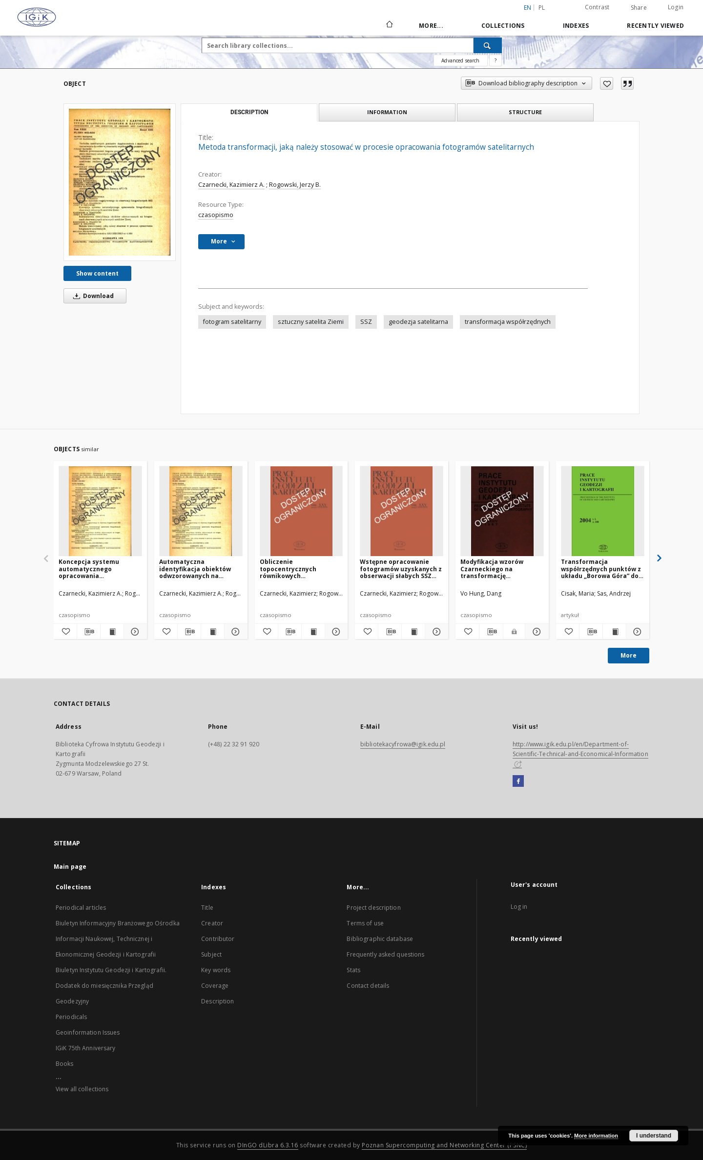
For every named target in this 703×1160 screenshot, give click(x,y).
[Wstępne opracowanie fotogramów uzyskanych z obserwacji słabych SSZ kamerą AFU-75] (401, 511)
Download (92, 295)
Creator (212, 923)
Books (65, 1064)
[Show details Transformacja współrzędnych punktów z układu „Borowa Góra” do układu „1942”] (636, 631)
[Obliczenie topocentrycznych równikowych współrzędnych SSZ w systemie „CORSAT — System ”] (301, 511)
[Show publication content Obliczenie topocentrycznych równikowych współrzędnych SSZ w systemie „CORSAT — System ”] (313, 631)
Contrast (597, 7)
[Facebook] (518, 781)
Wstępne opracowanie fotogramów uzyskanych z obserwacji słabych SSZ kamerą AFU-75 (401, 569)
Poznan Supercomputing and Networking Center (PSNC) (444, 1145)
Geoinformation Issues (88, 1032)
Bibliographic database (380, 939)
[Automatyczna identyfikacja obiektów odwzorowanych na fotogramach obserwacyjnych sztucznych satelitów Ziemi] (201, 511)
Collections (503, 25)
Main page (70, 866)
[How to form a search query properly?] (495, 60)
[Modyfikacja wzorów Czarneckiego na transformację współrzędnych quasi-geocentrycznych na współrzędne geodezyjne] (502, 511)
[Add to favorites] (606, 83)
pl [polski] (541, 7)
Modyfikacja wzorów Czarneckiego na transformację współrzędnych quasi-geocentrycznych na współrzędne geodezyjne (499, 569)
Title (207, 907)
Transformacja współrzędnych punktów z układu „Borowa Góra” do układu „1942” (601, 569)
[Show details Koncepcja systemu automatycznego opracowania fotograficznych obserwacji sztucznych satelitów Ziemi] (134, 631)
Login (675, 7)
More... (431, 25)
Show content (97, 273)
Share (639, 8)
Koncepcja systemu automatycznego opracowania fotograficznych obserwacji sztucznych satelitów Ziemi (94, 569)
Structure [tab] (525, 112)
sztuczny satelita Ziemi (311, 322)
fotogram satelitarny (232, 322)
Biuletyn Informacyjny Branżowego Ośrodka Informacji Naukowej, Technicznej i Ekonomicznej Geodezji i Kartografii (118, 939)
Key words (215, 970)
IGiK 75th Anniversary (86, 1048)
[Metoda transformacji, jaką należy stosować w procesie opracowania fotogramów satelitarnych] (119, 182)
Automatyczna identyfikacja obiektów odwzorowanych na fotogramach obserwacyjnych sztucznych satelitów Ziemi (195, 569)
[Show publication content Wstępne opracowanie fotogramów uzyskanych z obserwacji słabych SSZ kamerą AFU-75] (413, 631)
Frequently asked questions (385, 954)
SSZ (366, 322)
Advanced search (460, 60)
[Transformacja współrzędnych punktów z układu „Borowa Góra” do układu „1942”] (602, 511)
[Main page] (389, 25)
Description (217, 1001)
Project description (373, 907)
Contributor (217, 939)
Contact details (368, 985)
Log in (519, 906)
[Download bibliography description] (88, 631)
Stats (353, 970)
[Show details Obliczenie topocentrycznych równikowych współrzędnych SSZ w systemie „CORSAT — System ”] (335, 631)
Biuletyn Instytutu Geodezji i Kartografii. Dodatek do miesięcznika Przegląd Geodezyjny (111, 985)
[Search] (488, 45)
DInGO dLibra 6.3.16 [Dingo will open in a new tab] (267, 1145)
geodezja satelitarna (418, 322)
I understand (653, 1135)
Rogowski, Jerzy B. (295, 184)
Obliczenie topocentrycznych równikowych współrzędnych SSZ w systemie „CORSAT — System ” (292, 569)
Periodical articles (81, 907)
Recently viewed (655, 25)
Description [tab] (249, 112)
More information (596, 1136)
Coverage (214, 985)
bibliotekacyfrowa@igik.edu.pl (402, 744)
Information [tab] (387, 112)
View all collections (82, 1089)
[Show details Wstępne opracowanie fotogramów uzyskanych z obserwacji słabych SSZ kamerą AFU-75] (435, 631)
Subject (211, 954)
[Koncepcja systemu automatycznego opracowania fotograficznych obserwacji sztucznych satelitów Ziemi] (100, 511)
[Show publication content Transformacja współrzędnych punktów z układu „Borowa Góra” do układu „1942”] (614, 631)
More (628, 655)
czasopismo (215, 215)
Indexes (576, 25)
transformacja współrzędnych (508, 322)
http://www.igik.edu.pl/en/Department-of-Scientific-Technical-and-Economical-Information (580, 753)
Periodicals (71, 1017)
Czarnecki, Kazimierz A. (231, 184)
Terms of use (365, 923)
